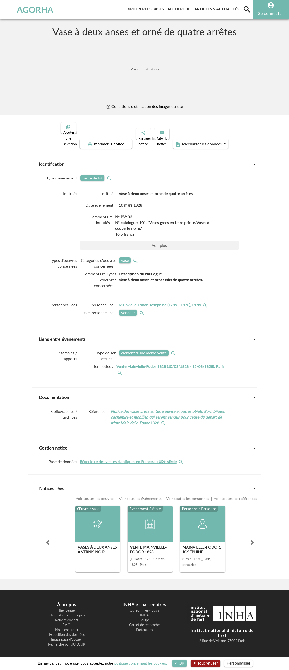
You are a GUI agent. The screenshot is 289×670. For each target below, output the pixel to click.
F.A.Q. (66, 621)
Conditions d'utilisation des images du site (144, 106)
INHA (144, 611)
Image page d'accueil (66, 635)
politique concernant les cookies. (140, 663)
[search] (247, 9)
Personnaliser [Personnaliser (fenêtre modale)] (238, 663)
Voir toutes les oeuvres (95, 494)
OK (180, 663)
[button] (48, 538)
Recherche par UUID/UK (66, 640)
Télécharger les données (199, 140)
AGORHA (27, 10)
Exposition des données (67, 630)
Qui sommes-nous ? (144, 606)
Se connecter (270, 13)
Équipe (144, 616)
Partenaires (144, 625)
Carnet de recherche (144, 621)
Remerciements (66, 616)
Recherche (180, 8)
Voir (159, 241)
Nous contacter (66, 625)
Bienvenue (67, 606)
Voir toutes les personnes (187, 494)
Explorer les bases (145, 8)
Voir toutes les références (235, 494)
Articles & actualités (217, 8)
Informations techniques (66, 611)
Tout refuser (205, 663)
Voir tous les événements (140, 494)
